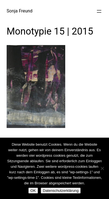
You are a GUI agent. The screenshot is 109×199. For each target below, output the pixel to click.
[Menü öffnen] (99, 11)
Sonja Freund (19, 11)
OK (33, 190)
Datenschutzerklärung (61, 190)
